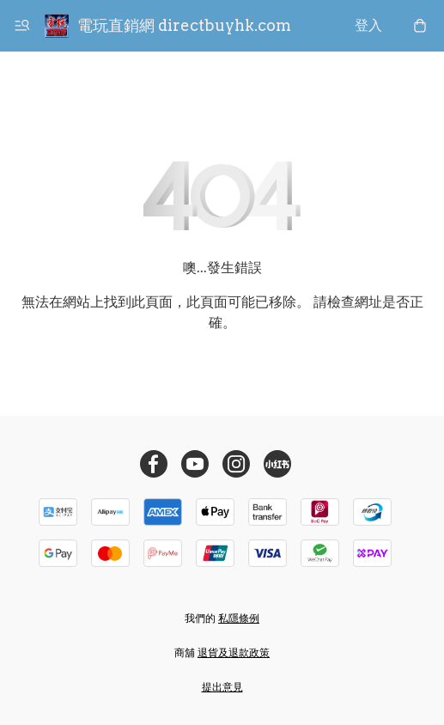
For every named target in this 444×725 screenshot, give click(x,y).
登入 (368, 25)
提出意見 (222, 686)
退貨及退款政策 (234, 652)
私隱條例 (238, 618)
